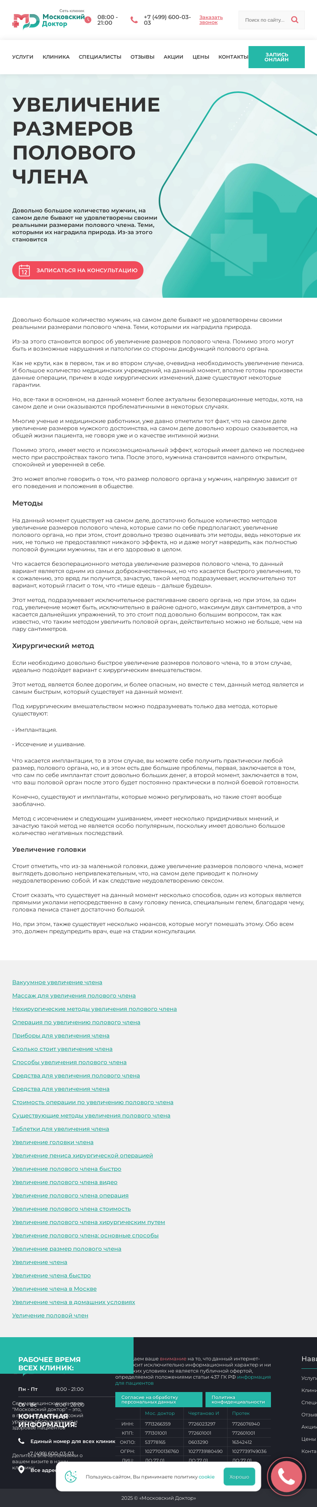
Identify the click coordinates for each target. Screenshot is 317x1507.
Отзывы (143, 56)
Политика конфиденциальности (238, 1399)
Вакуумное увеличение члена (57, 982)
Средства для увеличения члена (61, 1088)
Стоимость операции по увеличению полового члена (93, 1102)
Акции (173, 56)
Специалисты (100, 56)
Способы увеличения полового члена (69, 1062)
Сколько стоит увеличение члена (62, 1048)
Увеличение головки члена (53, 1142)
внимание (173, 1358)
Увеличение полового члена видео (65, 1182)
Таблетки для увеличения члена (60, 1128)
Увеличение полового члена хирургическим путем (88, 1222)
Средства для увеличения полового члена (76, 1075)
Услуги (22, 56)
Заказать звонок (211, 20)
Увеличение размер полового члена (66, 1248)
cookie (209, 1476)
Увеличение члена (39, 1262)
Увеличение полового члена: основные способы (85, 1235)
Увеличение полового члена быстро (66, 1168)
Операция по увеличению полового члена (76, 1022)
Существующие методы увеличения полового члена (91, 1115)
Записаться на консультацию (87, 270)
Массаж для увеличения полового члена (74, 995)
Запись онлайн (276, 56)
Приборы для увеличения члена (61, 1035)
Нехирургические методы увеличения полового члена (94, 1008)
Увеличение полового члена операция (70, 1195)
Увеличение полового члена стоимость (71, 1208)
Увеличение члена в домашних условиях (73, 1302)
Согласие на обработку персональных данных (149, 1399)
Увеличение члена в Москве (54, 1288)
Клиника (56, 56)
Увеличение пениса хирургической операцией (82, 1155)
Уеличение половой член (50, 1315)
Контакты (233, 56)
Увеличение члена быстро (51, 1275)
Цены (201, 56)
